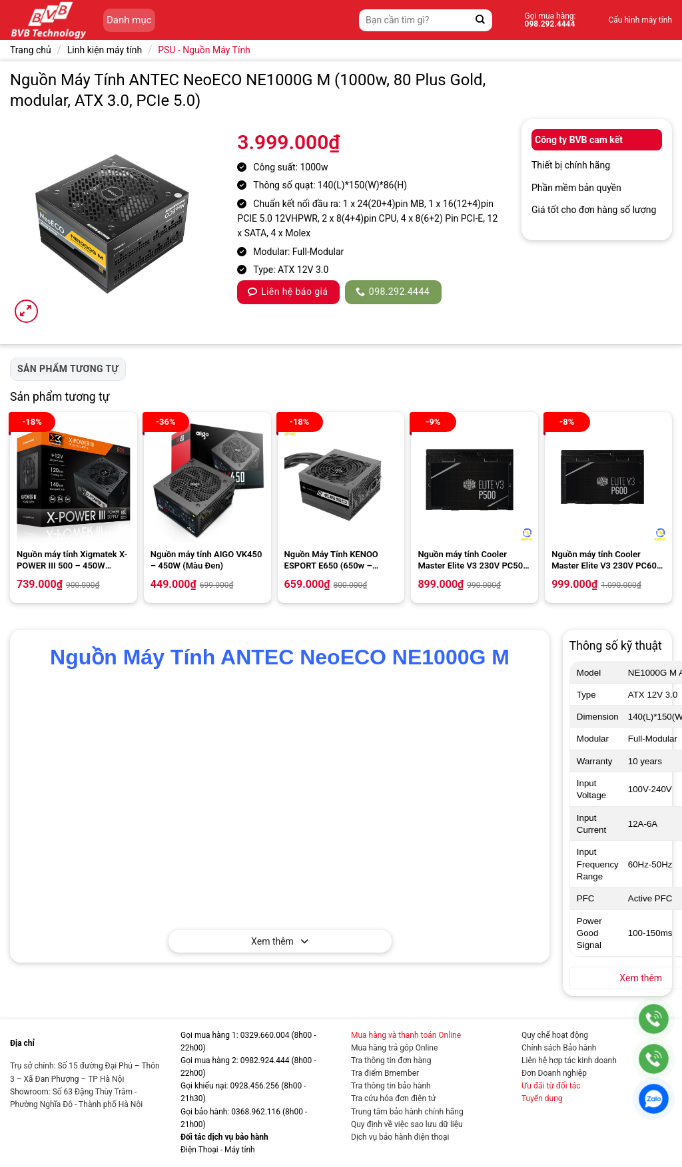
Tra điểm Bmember (385, 1073)
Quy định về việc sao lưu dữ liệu (407, 1124)
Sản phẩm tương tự (68, 368)
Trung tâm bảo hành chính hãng (407, 1111)
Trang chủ (30, 50)
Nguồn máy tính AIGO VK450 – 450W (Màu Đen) (206, 560)
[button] (26, 311)
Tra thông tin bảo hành (391, 1085)
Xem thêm (279, 941)
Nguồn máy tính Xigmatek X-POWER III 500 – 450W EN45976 (72, 560)
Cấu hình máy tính (640, 20)
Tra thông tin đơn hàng (391, 1060)
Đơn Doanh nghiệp (554, 1073)
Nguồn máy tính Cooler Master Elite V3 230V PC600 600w (606, 560)
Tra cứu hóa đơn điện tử (393, 1098)
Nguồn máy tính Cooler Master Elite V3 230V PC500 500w (472, 560)
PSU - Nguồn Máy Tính (204, 50)
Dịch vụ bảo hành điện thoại (400, 1137)
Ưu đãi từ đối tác (551, 1085)
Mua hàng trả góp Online (394, 1047)
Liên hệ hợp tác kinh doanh (569, 1060)
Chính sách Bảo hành (558, 1047)
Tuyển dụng (542, 1098)
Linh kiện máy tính (104, 50)
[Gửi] (480, 20)
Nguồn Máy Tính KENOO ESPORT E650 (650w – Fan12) (331, 560)
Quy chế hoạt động (554, 1035)
